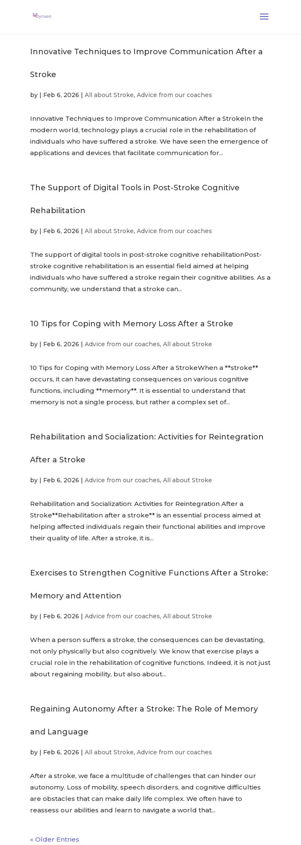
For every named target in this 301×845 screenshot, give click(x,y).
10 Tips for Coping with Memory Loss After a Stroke (131, 323)
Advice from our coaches (174, 95)
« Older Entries (54, 839)
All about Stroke (109, 95)
